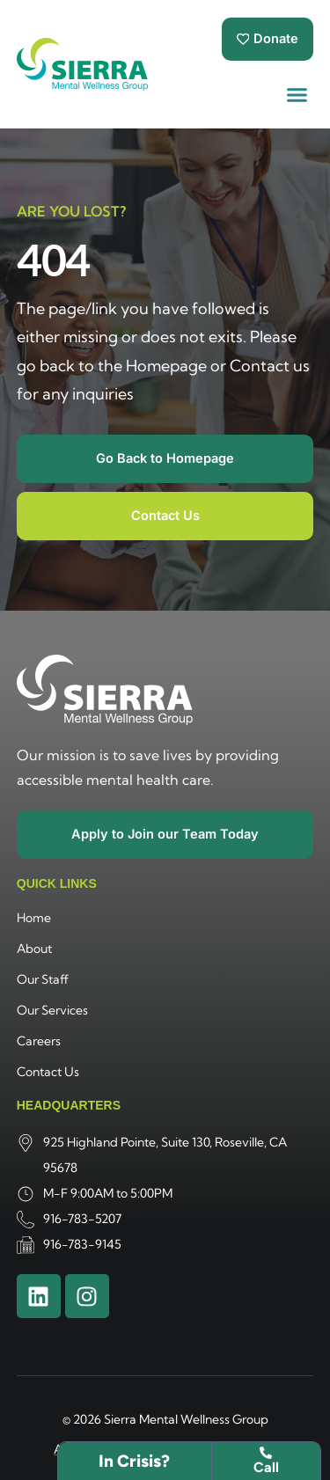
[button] (297, 95)
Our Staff (43, 979)
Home (34, 918)
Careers (39, 1041)
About (34, 948)
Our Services (52, 1010)
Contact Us (48, 1072)
